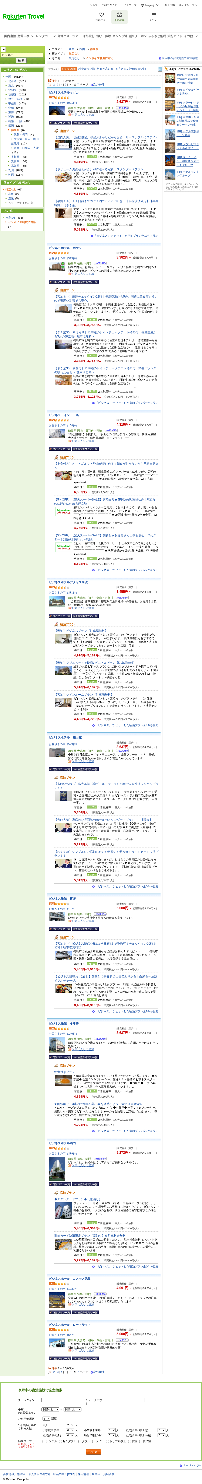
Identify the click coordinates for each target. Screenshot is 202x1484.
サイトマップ (129, 5)
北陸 (11, 107)
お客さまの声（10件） (63, 909)
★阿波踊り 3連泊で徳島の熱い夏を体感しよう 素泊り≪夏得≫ (98, 1104)
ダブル (86, 1441)
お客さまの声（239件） (63, 1153)
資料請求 (108, 1474)
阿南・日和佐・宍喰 (26, 148)
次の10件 (99, 84)
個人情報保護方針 (39, 1474)
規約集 (96, 1474)
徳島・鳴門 (21, 134)
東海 (11, 112)
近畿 (11, 116)
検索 (93, 1452)
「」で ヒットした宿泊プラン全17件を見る (126, 235)
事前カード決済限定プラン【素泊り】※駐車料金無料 (90, 1235)
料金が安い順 (86, 68)
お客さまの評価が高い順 (130, 68)
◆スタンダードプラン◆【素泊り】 (78, 1199)
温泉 (11, 198)
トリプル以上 (118, 1441)
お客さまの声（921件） (63, 102)
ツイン (100, 1441)
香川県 (15, 156)
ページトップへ (192, 1465)
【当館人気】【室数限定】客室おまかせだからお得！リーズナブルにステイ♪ (105, 137)
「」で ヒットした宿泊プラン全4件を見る (126, 725)
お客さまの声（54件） (63, 1334)
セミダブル (69, 1441)
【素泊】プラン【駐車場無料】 (81, 630)
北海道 (12, 81)
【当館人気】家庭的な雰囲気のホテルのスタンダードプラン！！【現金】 (104, 819)
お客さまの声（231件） (63, 592)
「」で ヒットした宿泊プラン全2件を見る (126, 1011)
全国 (71, 49)
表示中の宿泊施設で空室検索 (180, 58)
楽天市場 (170, 5)
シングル (51, 1441)
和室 (134, 1441)
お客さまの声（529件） (63, 744)
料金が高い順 (105, 68)
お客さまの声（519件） (63, 258)
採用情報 (83, 1474)
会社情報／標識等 (14, 1474)
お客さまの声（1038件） (64, 1288)
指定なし (74, 58)
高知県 (15, 165)
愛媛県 (15, 161)
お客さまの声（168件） (63, 425)
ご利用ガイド (109, 5)
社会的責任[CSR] (64, 1474)
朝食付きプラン (64, 1072)
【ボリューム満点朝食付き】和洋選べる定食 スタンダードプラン (99, 169)
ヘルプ (93, 5)
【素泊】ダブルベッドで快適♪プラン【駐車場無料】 (95, 662)
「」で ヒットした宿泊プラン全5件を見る (126, 402)
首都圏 (12, 94)
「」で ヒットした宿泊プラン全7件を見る (126, 570)
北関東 (12, 90)
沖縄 (11, 174)
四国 (82, 49)
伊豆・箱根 (15, 99)
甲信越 (12, 103)
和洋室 (147, 1441)
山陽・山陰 (15, 121)
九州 (11, 170)
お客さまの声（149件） (63, 1033)
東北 (11, 85)
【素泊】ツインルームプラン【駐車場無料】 (84, 694)
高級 (11, 194)
